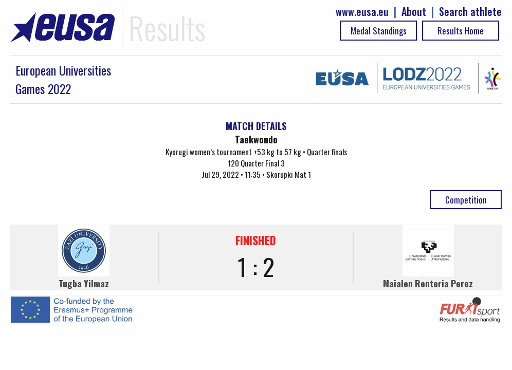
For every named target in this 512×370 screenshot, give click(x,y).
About (413, 11)
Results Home (460, 30)
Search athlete (470, 11)
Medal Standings (379, 30)
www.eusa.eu (362, 11)
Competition (466, 199)
